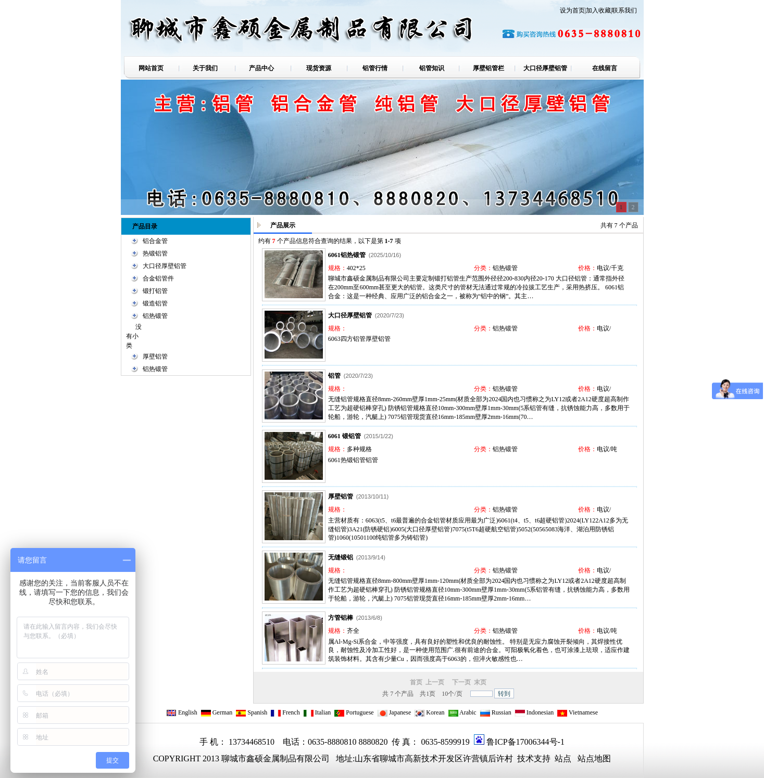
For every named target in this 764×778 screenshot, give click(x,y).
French (284, 712)
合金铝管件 (158, 278)
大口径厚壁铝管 (164, 266)
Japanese (394, 712)
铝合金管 (155, 241)
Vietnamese (577, 712)
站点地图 (594, 758)
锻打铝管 (155, 291)
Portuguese (353, 712)
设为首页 (572, 10)
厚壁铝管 (155, 356)
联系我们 (624, 10)
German (217, 712)
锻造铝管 (155, 303)
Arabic (462, 712)
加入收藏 (598, 10)
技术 (524, 758)
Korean (429, 712)
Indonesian (534, 712)
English (181, 712)
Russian (495, 712)
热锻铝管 (155, 253)
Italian (317, 712)
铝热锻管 (155, 316)
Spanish (251, 712)
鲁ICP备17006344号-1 (525, 741)
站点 (563, 758)
